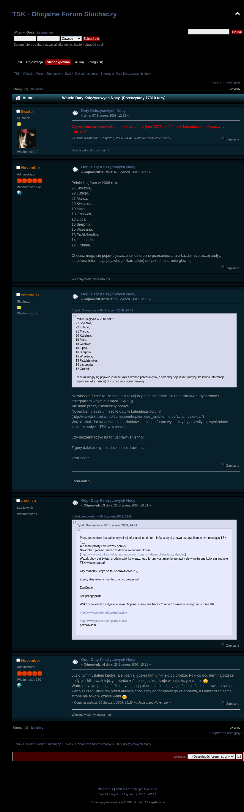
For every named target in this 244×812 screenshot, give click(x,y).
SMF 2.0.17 (106, 789)
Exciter (27, 111)
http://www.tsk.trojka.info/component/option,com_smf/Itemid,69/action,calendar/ (138, 416)
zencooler (30, 295)
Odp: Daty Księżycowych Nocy (108, 167)
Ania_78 (28, 501)
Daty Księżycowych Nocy (103, 111)
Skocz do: (180, 756)
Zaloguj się (45, 32)
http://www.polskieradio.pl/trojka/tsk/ (103, 612)
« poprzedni (217, 82)
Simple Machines (145, 789)
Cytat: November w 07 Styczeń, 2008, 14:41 (103, 310)
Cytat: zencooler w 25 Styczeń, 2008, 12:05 (103, 516)
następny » (235, 82)
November (30, 167)
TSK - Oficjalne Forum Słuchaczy (64, 14)
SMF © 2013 (124, 789)
